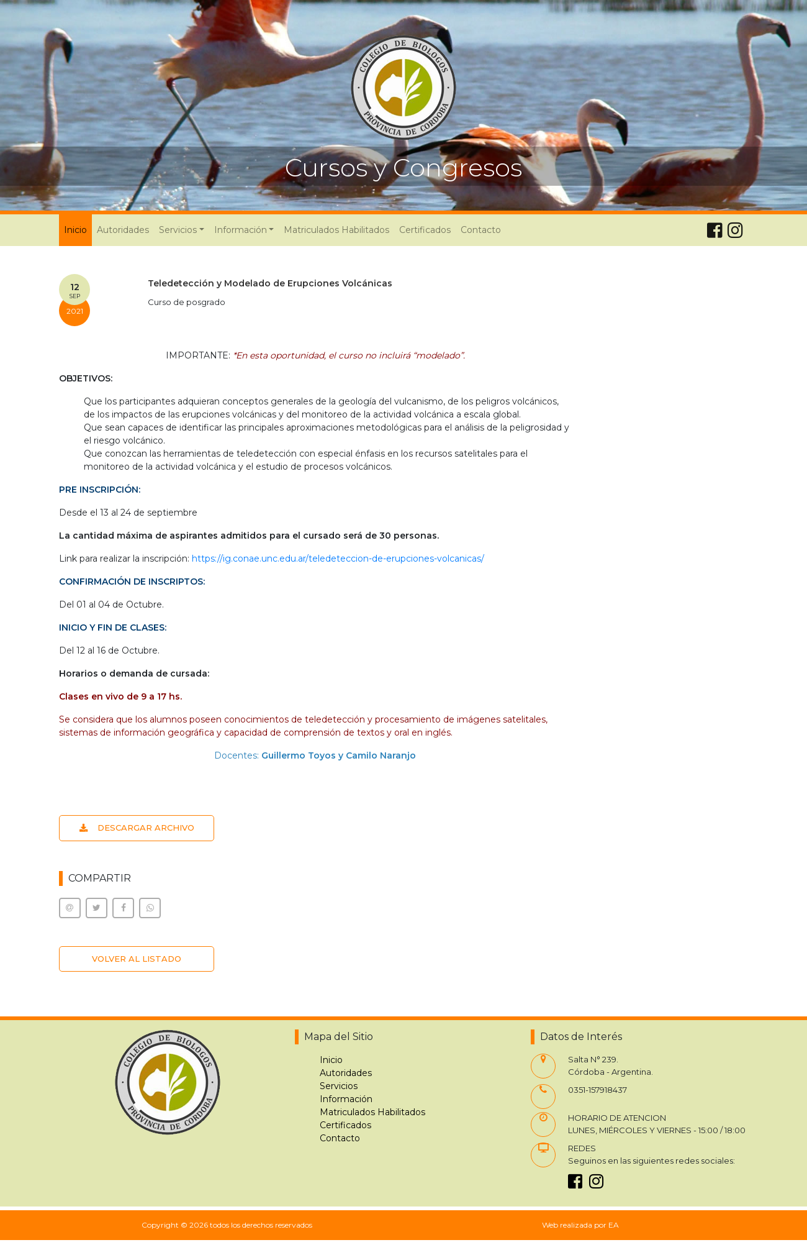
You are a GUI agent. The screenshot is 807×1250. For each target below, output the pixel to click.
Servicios (339, 1086)
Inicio (78, 229)
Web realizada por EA (580, 1224)
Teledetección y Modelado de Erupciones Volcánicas (270, 283)
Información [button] (240, 229)
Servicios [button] (178, 229)
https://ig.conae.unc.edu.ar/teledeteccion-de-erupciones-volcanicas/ (338, 558)
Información (346, 1099)
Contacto (481, 229)
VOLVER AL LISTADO (136, 959)
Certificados (425, 229)
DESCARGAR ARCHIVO (136, 828)
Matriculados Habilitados (336, 229)
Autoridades (123, 229)
